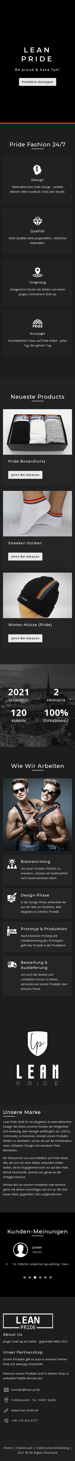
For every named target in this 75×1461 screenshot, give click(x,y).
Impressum (24, 1448)
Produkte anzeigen (37, 82)
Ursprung (37, 282)
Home (8, 1448)
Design (37, 180)
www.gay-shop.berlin (29, 1364)
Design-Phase (35, 895)
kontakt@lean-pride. (26, 1390)
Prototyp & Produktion (44, 929)
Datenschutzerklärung (52, 1448)
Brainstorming (35, 862)
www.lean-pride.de (25, 1410)
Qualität (37, 231)
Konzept (37, 334)
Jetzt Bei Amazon (25, 475)
